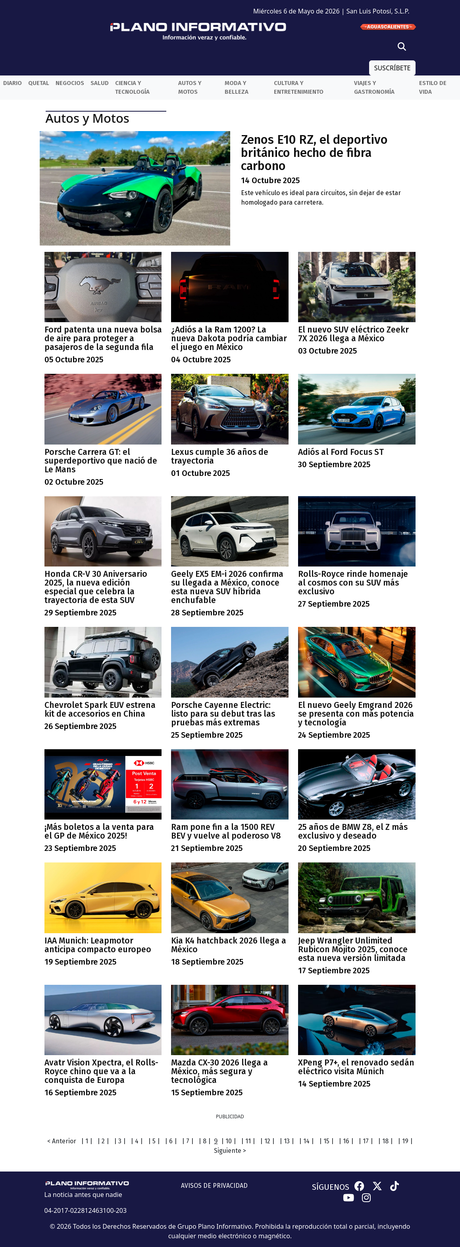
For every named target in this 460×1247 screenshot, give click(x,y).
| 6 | (171, 1141)
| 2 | (103, 1141)
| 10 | (228, 1141)
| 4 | (137, 1141)
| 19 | (405, 1141)
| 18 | (385, 1141)
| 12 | (267, 1141)
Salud (99, 83)
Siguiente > (230, 1150)
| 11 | (248, 1141)
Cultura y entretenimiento (298, 87)
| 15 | (326, 1141)
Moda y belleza (236, 87)
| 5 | (154, 1141)
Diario (12, 83)
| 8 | (204, 1141)
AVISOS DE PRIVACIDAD (214, 1185)
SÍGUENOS (330, 1187)
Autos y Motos (190, 87)
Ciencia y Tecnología (132, 87)
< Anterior (61, 1141)
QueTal (38, 83)
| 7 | (188, 1141)
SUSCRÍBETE (392, 68)
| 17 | (365, 1141)
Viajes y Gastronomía (374, 87)
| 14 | (306, 1141)
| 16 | (346, 1141)
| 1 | (86, 1141)
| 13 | (286, 1141)
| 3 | (120, 1141)
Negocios (70, 83)
